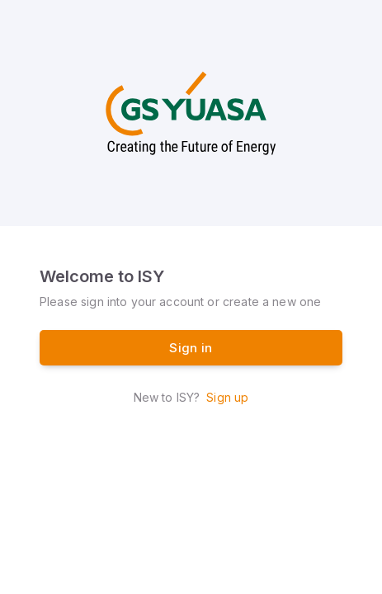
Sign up (227, 397)
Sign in (191, 347)
